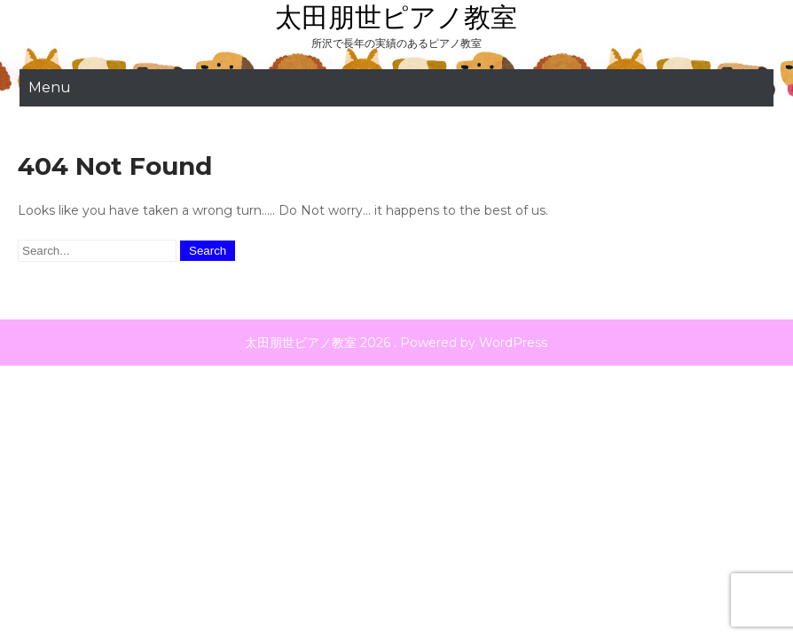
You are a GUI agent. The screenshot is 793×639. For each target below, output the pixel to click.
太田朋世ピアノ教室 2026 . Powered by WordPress (396, 343)
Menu (49, 87)
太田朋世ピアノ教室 (396, 17)
